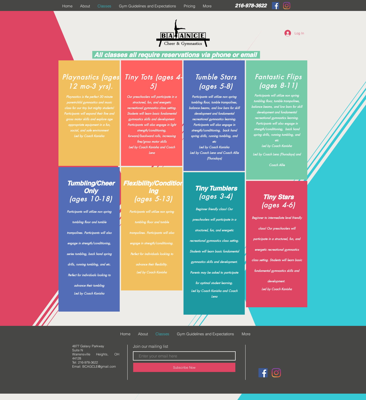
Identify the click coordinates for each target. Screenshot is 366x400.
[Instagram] (286, 5)
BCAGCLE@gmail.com (99, 366)
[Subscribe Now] (184, 367)
